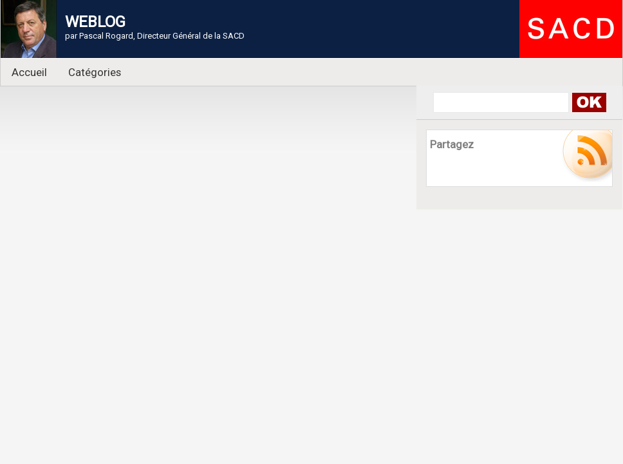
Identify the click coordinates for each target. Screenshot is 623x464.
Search (589, 102)
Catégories (94, 72)
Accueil (29, 72)
